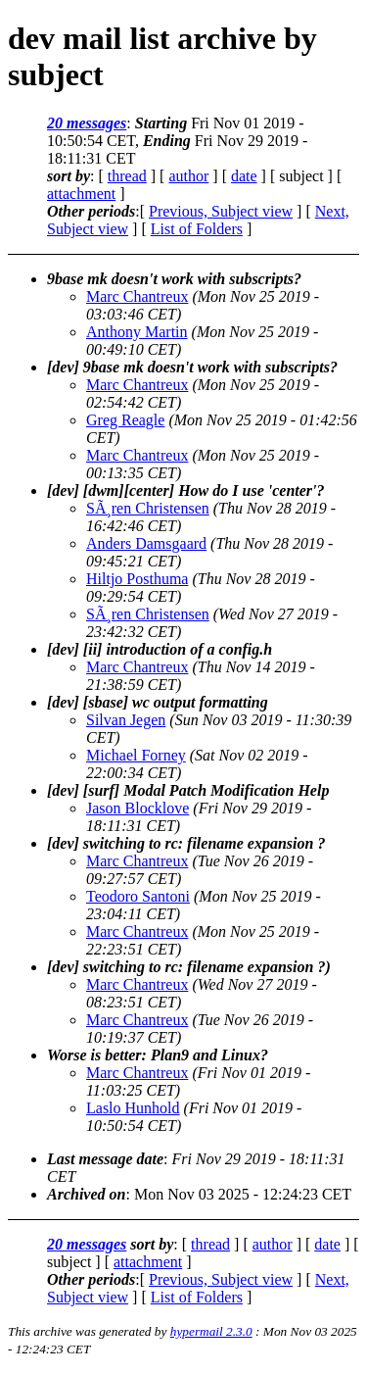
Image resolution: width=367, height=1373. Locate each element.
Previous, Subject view (221, 211)
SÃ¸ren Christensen (147, 508)
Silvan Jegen (125, 719)
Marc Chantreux (137, 296)
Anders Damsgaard (146, 543)
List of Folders (197, 229)
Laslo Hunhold (133, 1108)
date (244, 176)
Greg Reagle (125, 420)
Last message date (105, 1159)
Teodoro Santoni (138, 896)
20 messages (86, 123)
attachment (81, 193)
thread (127, 176)
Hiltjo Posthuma (137, 578)
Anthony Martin (137, 331)
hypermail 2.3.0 (211, 1331)
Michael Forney (136, 755)
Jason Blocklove (137, 808)
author (188, 176)
